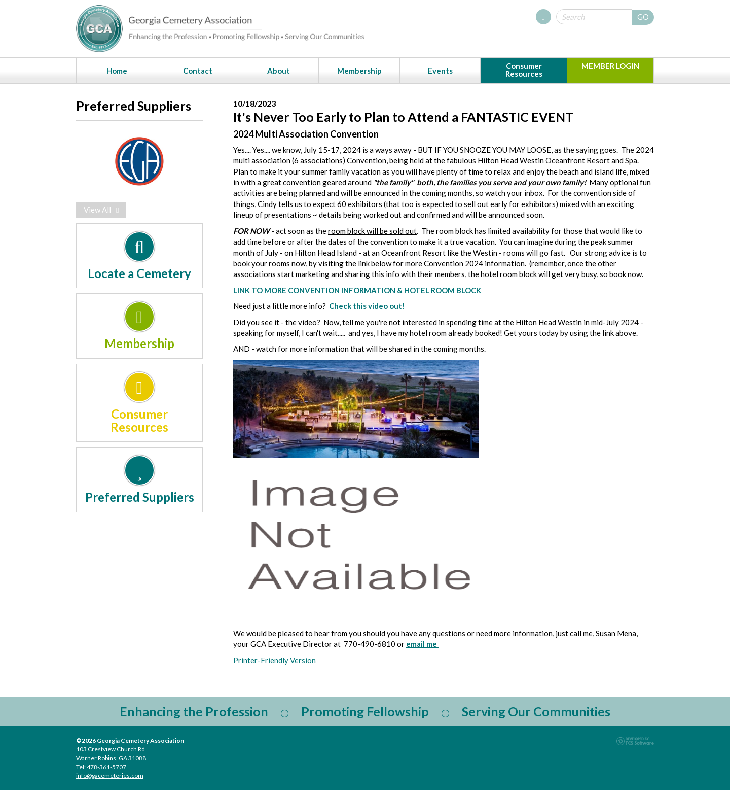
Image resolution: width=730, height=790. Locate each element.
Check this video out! (368, 306)
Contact (197, 70)
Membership (359, 70)
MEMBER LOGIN (610, 66)
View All (101, 209)
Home (116, 70)
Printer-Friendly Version (274, 660)
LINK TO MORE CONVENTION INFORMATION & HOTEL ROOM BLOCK (357, 290)
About (278, 70)
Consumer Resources (523, 69)
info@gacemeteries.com (109, 775)
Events (440, 70)
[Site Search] (594, 16)
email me (422, 643)
